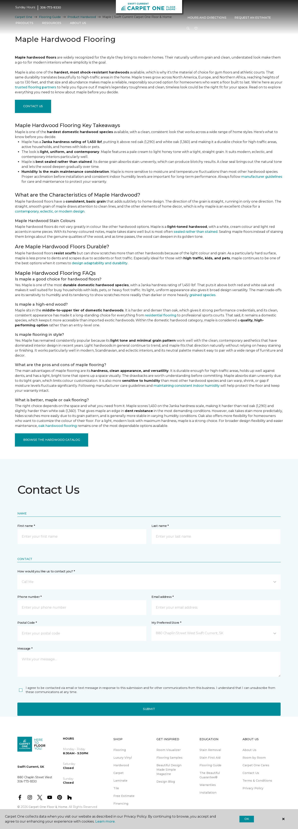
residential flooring (160, 315)
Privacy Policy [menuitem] (253, 788)
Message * (24, 648)
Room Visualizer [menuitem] (168, 750)
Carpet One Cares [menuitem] (256, 765)
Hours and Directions (206, 17)
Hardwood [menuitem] (121, 765)
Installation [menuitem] (207, 792)
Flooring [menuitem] (119, 750)
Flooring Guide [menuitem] (210, 765)
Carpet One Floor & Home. (48, 807)
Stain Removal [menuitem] (210, 750)
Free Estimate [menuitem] (124, 796)
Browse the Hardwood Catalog (51, 440)
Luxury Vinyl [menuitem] (122, 757)
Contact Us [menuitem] (251, 773)
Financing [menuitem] (120, 803)
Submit (149, 709)
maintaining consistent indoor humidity (187, 386)
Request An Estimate (252, 17)
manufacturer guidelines (261, 177)
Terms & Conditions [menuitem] (257, 780)
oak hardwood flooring (57, 426)
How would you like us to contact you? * (46, 571)
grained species (202, 295)
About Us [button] (78, 23)
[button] (188, 28)
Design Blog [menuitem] (165, 781)
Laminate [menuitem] (120, 780)
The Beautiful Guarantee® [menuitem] (209, 775)
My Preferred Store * (166, 622)
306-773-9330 (50, 7)
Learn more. (105, 821)
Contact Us (33, 106)
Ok (246, 819)
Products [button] (24, 23)
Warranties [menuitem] (207, 785)
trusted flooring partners (35, 87)
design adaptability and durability (99, 263)
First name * (26, 525)
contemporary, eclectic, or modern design (49, 211)
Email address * (162, 596)
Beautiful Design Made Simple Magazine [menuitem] (168, 769)
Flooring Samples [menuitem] (169, 757)
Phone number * (29, 596)
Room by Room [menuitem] (254, 757)
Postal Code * (27, 622)
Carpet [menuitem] (118, 773)
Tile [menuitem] (116, 788)
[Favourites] (196, 28)
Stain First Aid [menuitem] (209, 757)
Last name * (160, 525)
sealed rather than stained (195, 232)
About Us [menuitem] (249, 750)
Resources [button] (51, 23)
